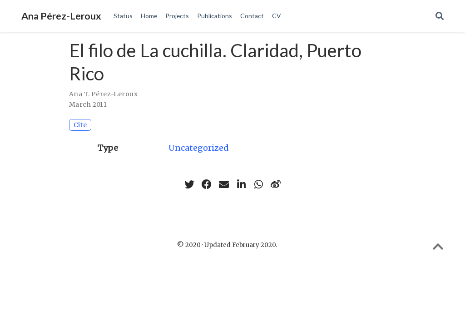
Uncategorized (198, 148)
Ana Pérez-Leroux (61, 16)
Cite (80, 125)
